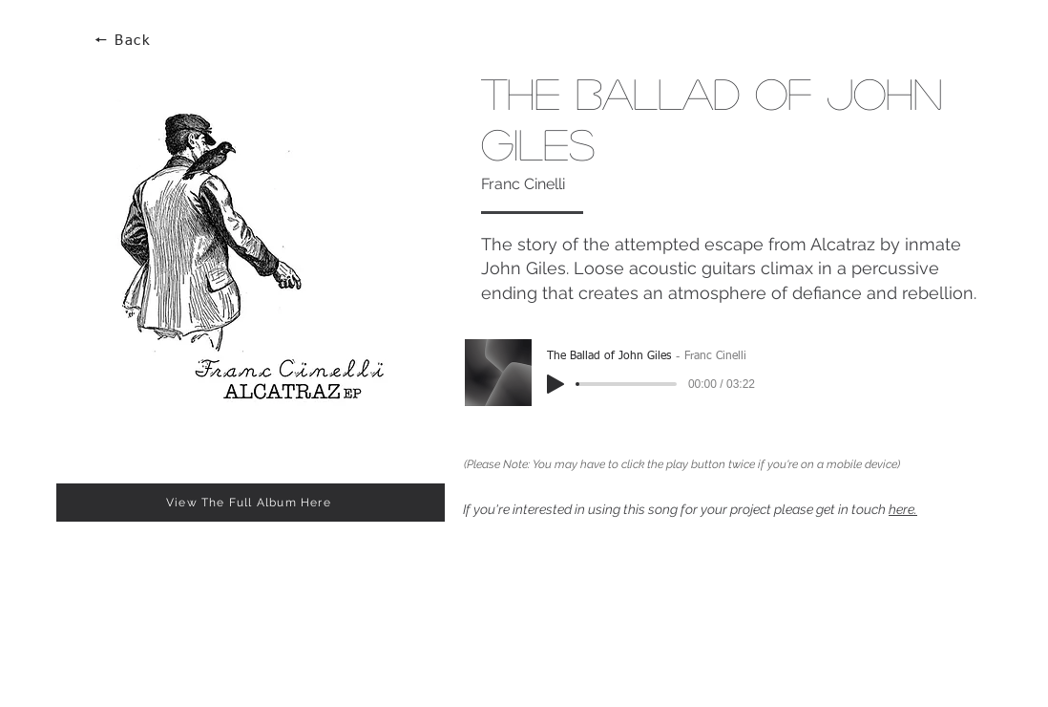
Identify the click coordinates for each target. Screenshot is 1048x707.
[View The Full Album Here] (250, 502)
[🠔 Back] (124, 41)
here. (903, 509)
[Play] (555, 384)
